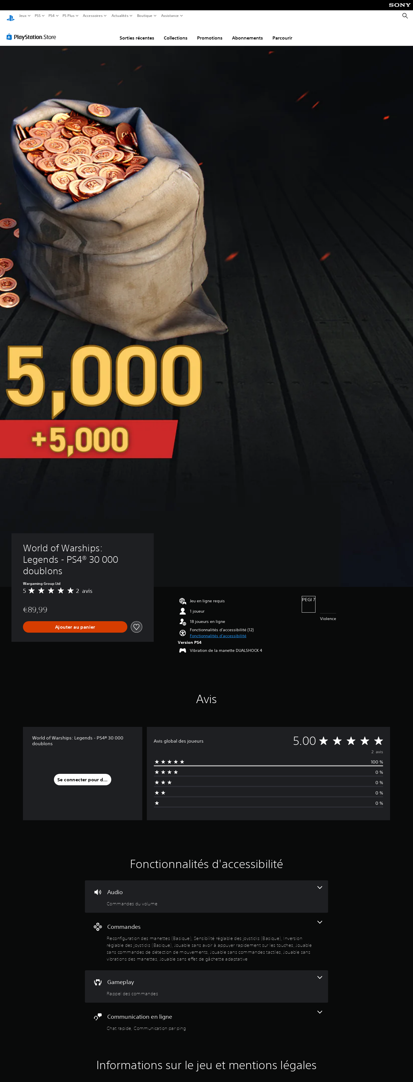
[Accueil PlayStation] (10, 15)
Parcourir (282, 32)
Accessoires (92, 15)
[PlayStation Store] (33, 31)
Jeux (23, 15)
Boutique (145, 15)
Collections (176, 32)
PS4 (51, 15)
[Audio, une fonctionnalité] (206, 891)
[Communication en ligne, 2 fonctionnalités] (206, 1016)
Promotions (210, 32)
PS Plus (69, 15)
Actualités (120, 15)
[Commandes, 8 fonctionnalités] (206, 936)
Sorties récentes (137, 32)
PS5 (37, 15)
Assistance (170, 15)
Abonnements (247, 32)
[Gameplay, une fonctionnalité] (206, 981)
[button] (218, 630)
